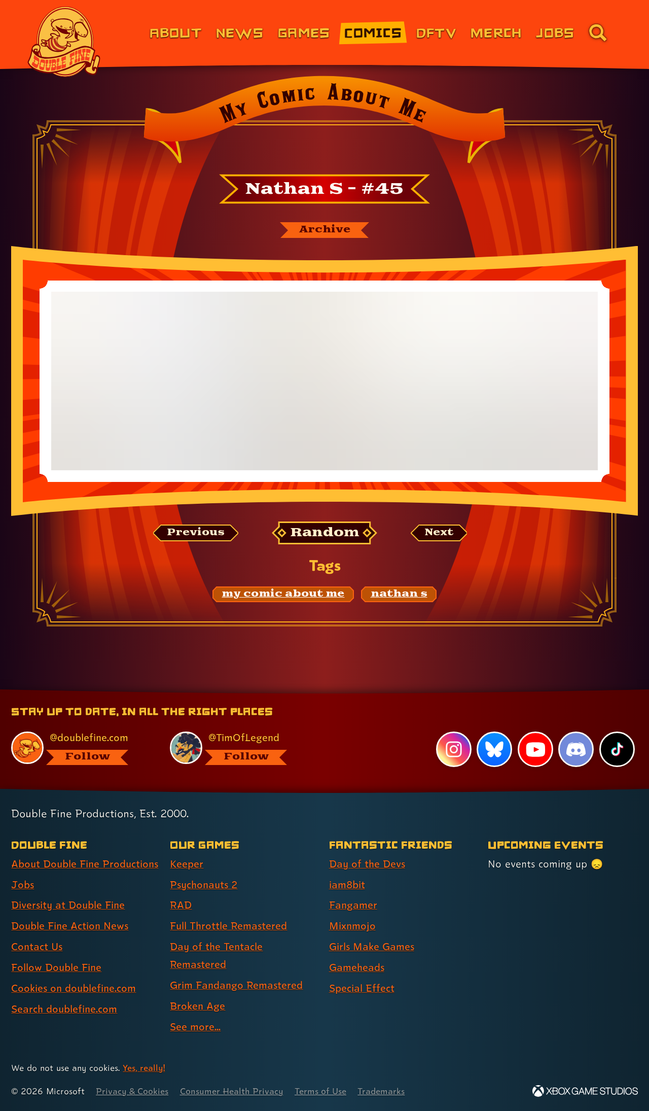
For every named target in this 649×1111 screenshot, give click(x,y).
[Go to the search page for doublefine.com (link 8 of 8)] (598, 32)
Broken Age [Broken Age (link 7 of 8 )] (197, 1006)
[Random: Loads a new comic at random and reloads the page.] (324, 533)
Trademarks (381, 1091)
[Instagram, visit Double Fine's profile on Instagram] (454, 749)
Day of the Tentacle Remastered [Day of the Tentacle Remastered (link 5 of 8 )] (216, 955)
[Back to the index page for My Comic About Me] (324, 123)
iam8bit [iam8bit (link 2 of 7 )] (347, 885)
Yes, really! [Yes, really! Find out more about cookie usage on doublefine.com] (144, 1067)
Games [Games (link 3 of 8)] (304, 32)
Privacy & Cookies (132, 1091)
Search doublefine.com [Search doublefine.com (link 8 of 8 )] (64, 1009)
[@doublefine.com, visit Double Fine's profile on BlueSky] (79, 748)
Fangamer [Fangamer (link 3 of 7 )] (353, 905)
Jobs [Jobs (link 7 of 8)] (555, 32)
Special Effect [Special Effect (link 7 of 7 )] (361, 988)
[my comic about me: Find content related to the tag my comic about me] (283, 594)
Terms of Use (320, 1091)
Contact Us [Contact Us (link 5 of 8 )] (36, 947)
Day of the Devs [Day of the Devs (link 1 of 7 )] (367, 864)
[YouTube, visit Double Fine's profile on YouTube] (535, 749)
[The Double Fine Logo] (64, 41)
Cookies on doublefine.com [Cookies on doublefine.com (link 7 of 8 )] (73, 988)
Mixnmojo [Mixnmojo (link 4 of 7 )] (352, 926)
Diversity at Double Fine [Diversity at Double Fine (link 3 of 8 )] (68, 905)
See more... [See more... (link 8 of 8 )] (195, 1027)
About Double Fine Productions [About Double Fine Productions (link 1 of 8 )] (84, 864)
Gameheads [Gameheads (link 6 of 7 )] (356, 967)
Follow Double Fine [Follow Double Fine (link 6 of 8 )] (56, 967)
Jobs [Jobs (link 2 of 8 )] (22, 885)
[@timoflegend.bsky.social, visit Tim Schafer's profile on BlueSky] (238, 748)
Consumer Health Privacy (231, 1091)
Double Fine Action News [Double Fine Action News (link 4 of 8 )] (69, 926)
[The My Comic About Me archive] (324, 229)
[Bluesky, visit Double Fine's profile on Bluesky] (494, 749)
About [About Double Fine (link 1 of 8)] (176, 32)
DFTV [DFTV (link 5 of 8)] (436, 32)
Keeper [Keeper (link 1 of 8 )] (186, 864)
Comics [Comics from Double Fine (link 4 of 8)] (373, 32)
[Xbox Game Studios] (585, 1091)
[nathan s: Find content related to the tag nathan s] (399, 594)
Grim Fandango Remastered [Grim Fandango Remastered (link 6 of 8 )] (236, 985)
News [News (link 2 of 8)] (240, 32)
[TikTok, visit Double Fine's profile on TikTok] (617, 749)
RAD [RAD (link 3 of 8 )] (181, 905)
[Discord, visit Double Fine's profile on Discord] (576, 749)
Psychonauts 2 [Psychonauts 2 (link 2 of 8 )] (203, 885)
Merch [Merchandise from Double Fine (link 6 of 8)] (496, 32)
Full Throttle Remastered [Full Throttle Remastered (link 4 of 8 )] (228, 926)
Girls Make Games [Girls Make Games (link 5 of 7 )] (371, 947)
